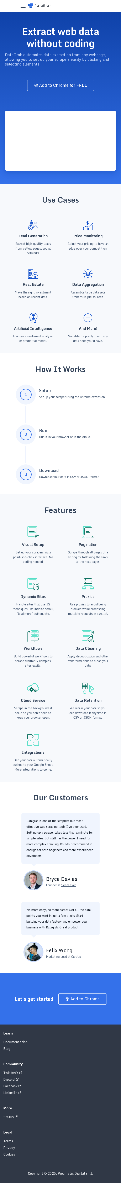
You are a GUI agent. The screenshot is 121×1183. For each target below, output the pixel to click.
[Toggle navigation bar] (23, 6)
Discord (11, 1079)
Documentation (15, 1042)
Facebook (12, 1086)
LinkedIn (12, 1092)
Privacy (9, 1147)
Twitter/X (12, 1072)
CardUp (76, 956)
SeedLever (68, 885)
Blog (6, 1048)
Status (10, 1117)
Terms (8, 1141)
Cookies (9, 1154)
